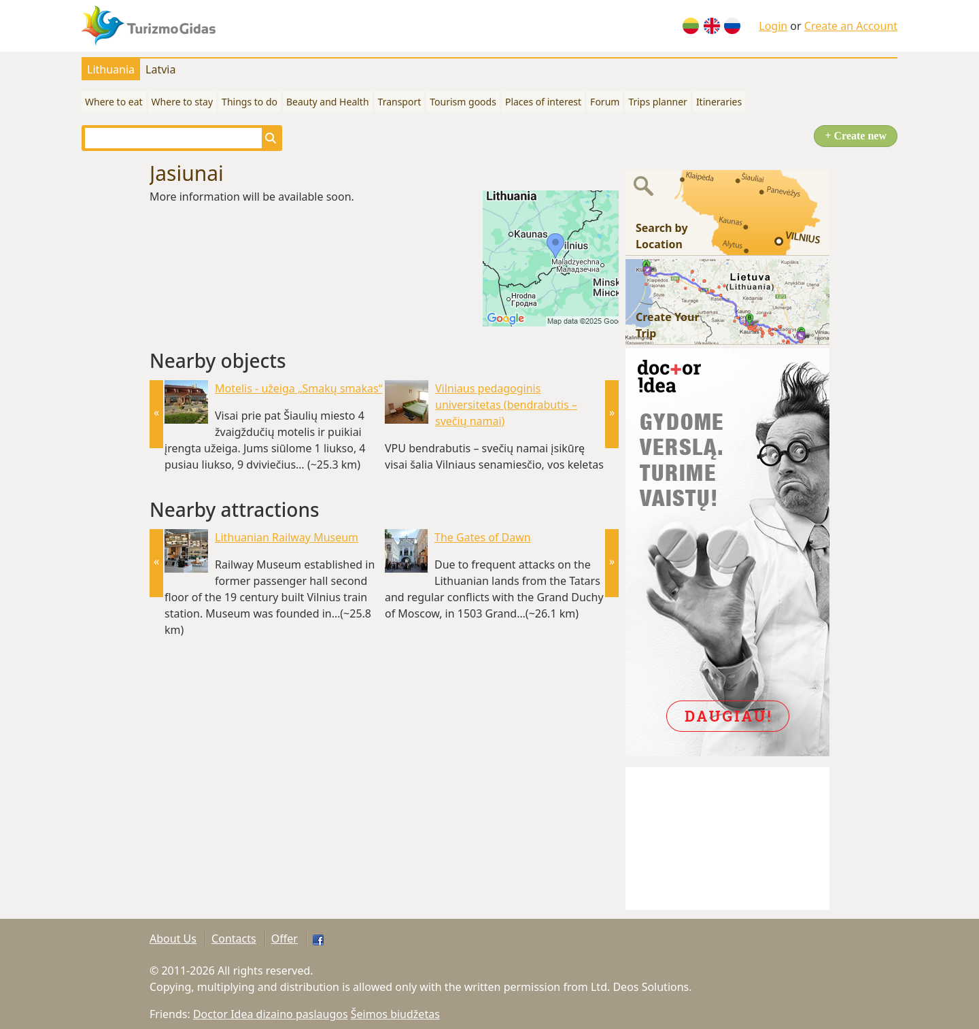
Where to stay (182, 101)
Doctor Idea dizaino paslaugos (270, 1014)
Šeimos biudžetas (395, 1014)
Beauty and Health (327, 101)
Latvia (160, 69)
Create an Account (850, 25)
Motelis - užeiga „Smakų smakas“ (298, 388)
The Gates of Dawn (482, 537)
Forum (604, 101)
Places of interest (543, 101)
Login (773, 25)
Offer (284, 938)
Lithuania (111, 69)
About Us (173, 938)
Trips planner (657, 101)
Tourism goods (463, 101)
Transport (400, 101)
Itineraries (719, 101)
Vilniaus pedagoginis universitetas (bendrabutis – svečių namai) (506, 404)
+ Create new (856, 135)
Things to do (249, 101)
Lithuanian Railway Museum (286, 537)
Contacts (233, 938)
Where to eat (114, 101)
